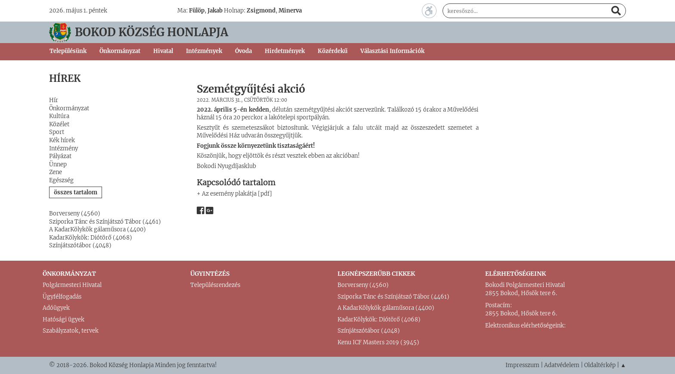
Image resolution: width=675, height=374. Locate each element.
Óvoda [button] (243, 51)
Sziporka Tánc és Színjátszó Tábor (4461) (105, 221)
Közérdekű (332, 51)
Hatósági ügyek (63, 319)
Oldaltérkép (600, 365)
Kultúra (59, 116)
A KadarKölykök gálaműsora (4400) (97, 229)
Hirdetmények (285, 51)
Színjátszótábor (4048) (80, 245)
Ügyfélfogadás (62, 296)
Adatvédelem (561, 365)
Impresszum (522, 365)
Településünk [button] (68, 51)
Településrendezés (215, 285)
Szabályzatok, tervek (71, 330)
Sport (56, 132)
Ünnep (58, 164)
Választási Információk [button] (392, 51)
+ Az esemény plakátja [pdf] (234, 193)
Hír (53, 100)
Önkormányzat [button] (119, 51)
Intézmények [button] (204, 51)
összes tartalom (75, 192)
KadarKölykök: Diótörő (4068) (90, 237)
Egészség (61, 180)
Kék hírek (62, 140)
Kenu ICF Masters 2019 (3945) (378, 342)
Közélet (59, 124)
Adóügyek (56, 308)
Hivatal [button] (163, 51)
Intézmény (63, 148)
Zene (55, 172)
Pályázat (60, 156)
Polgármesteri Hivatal (72, 285)
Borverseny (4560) (74, 213)
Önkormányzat (69, 108)
